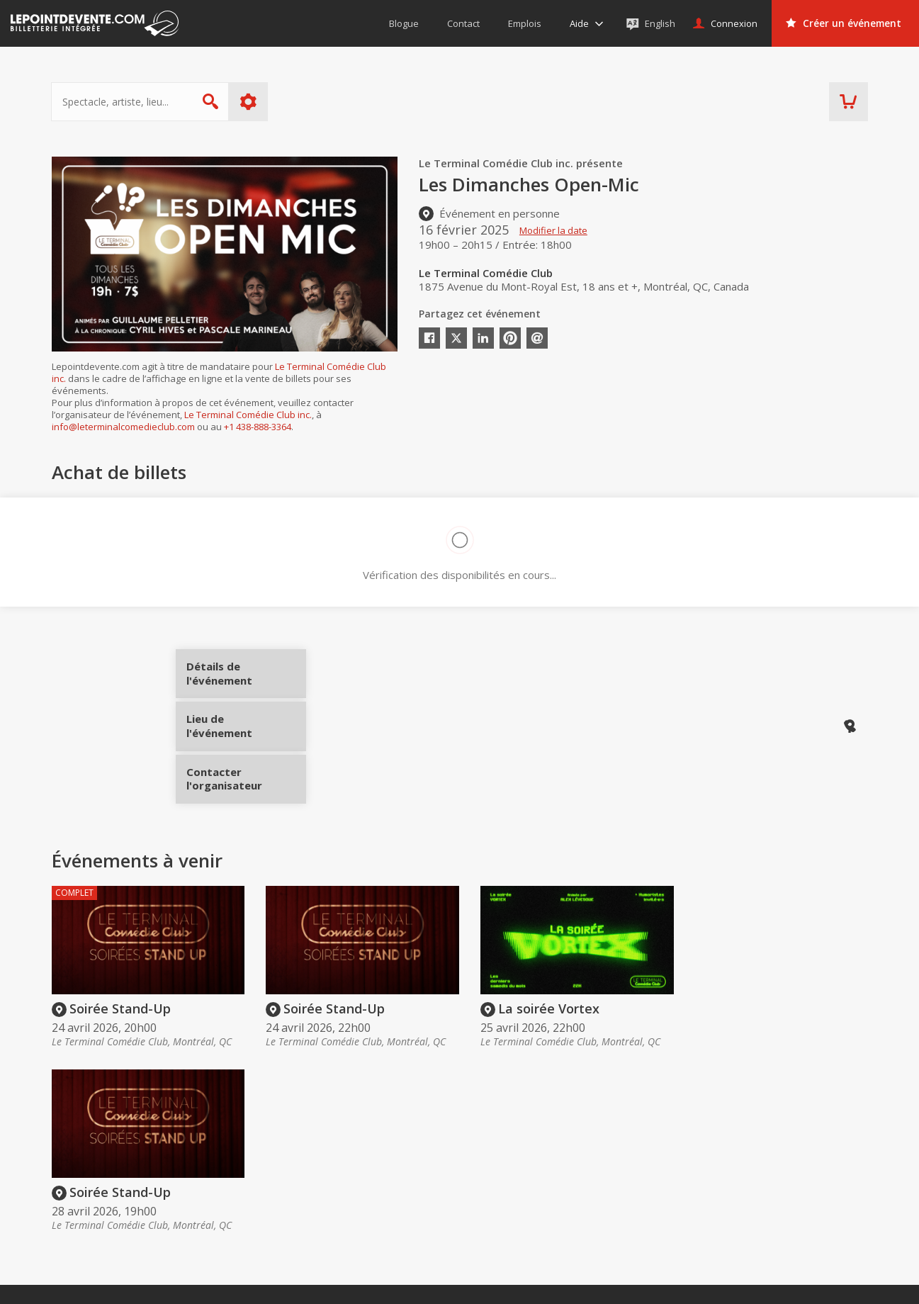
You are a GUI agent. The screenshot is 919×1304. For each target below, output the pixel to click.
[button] (573, 1283)
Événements (792, 1133)
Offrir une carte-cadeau (500, 1160)
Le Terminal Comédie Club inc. (248, 414)
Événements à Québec (807, 1201)
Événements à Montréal (810, 1180)
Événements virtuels (801, 1160)
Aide (457, 1201)
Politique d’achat (484, 1180)
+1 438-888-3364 (257, 426)
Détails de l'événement (241, 678)
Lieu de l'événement (241, 726)
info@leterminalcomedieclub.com (123, 426)
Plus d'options (248, 101)
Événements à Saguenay (811, 1221)
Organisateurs (658, 1133)
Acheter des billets (504, 1133)
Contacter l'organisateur (241, 773)
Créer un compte (653, 1160)
